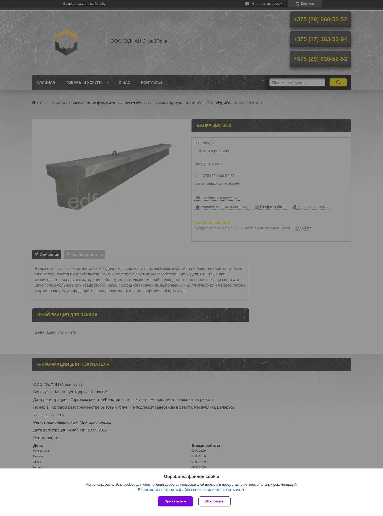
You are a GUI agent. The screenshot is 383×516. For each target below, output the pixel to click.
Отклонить (214, 501)
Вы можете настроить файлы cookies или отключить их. (189, 489)
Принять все (175, 501)
